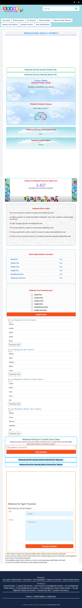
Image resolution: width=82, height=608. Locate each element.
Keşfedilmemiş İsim (41, 307)
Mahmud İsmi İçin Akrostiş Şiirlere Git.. (41, 74)
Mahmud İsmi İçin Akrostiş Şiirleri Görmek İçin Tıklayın (41, 464)
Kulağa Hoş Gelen (40, 310)
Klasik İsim (38, 295)
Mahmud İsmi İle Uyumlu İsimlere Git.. (41, 69)
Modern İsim (38, 301)
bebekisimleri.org (54, 605)
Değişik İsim (38, 304)
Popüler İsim (38, 298)
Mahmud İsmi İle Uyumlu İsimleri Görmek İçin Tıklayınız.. (41, 460)
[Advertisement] (41, 50)
